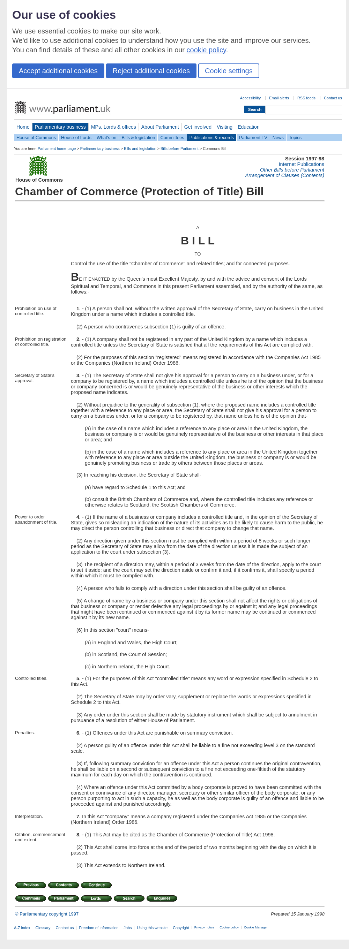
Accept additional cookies (58, 71)
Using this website (152, 928)
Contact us (333, 98)
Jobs (128, 928)
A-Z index (22, 928)
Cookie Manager (256, 927)
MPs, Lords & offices (113, 127)
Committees (172, 137)
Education (249, 127)
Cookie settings (229, 71)
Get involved (197, 127)
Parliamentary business (60, 127)
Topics (295, 137)
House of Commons (36, 137)
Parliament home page (57, 148)
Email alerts (279, 98)
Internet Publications (301, 164)
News (278, 137)
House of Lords (76, 137)
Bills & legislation (138, 137)
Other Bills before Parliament (292, 170)
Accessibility (250, 98)
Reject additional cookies (151, 71)
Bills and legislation (140, 148)
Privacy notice (204, 927)
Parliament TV (253, 137)
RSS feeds (306, 98)
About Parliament (160, 127)
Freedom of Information (98, 928)
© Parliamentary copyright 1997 (47, 914)
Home (23, 127)
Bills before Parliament (180, 148)
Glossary (43, 928)
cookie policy (206, 50)
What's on (107, 137)
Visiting (224, 127)
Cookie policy (229, 927)
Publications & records (212, 137)
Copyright (181, 928)
